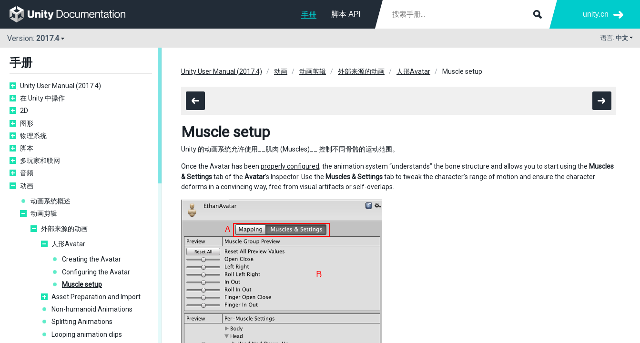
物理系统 (33, 136)
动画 (26, 186)
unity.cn (596, 14)
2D (24, 110)
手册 (308, 15)
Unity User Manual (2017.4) (60, 86)
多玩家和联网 (40, 160)
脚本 (26, 148)
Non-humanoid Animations (91, 309)
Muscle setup (82, 284)
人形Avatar (68, 244)
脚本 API (346, 14)
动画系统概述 (50, 201)
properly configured (290, 166)
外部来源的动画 (64, 228)
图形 (26, 123)
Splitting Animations (81, 321)
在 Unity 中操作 (42, 98)
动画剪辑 (43, 213)
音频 (26, 173)
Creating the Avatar (91, 259)
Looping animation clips (86, 334)
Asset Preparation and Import (96, 297)
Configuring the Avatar (96, 272)
